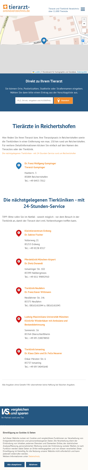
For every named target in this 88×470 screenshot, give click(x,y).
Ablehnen (33, 464)
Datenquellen (82, 72)
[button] (44, 41)
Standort (63, 100)
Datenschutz (34, 456)
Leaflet (36, 72)
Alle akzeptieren (14, 464)
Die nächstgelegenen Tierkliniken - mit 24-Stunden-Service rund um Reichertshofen (39, 153)
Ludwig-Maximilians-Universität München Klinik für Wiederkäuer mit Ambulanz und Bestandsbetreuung (46, 320)
